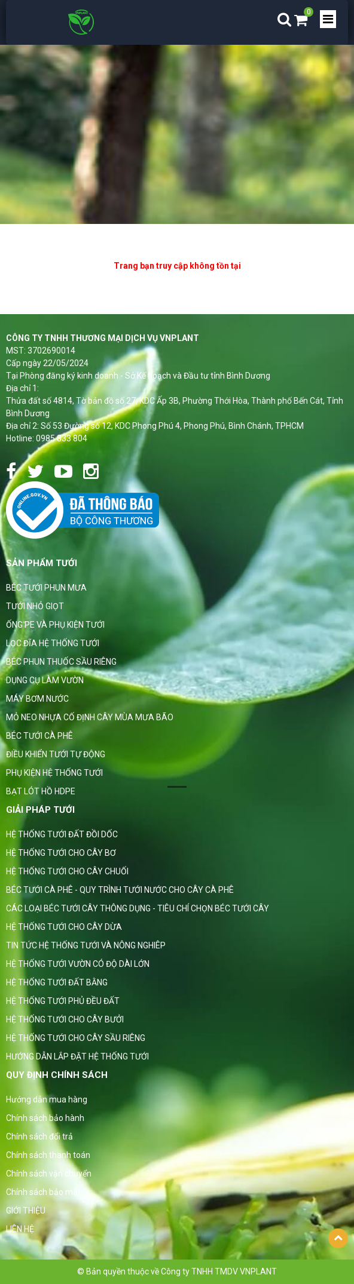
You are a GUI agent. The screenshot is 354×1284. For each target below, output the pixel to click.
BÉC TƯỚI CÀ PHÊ (39, 736)
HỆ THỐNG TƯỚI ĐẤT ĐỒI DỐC (62, 834)
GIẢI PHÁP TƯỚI (40, 809)
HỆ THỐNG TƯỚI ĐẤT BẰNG (57, 982)
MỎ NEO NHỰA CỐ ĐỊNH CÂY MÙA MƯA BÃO (89, 717)
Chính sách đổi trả (39, 1136)
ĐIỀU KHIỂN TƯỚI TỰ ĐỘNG (55, 754)
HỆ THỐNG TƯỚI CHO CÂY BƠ (61, 853)
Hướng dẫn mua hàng (46, 1099)
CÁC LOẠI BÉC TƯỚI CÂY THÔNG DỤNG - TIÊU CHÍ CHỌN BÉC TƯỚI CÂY (137, 908)
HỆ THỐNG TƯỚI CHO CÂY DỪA (64, 927)
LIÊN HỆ (20, 1229)
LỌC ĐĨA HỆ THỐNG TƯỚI (52, 643)
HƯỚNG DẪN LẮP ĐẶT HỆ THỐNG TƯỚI (77, 1056)
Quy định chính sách (57, 1075)
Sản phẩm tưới (41, 563)
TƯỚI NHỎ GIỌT (35, 606)
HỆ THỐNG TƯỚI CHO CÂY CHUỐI (67, 871)
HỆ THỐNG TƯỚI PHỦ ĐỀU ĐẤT (63, 1001)
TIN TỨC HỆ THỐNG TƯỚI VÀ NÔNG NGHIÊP (86, 945)
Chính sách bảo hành (45, 1118)
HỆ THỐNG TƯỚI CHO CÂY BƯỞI (65, 1019)
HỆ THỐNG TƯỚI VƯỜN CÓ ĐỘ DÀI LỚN (77, 964)
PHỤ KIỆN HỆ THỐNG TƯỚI (54, 773)
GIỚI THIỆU (25, 1210)
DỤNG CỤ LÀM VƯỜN (45, 680)
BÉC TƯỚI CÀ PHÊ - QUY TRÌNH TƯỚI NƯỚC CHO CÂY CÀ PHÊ (120, 890)
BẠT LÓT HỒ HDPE (40, 791)
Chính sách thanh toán (48, 1155)
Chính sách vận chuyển (48, 1173)
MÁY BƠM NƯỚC (37, 699)
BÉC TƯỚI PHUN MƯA (46, 587)
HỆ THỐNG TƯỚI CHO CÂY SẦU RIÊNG (75, 1038)
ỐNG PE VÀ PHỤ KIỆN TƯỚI (55, 624)
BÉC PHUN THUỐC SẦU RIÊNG (61, 661)
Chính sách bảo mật (43, 1192)
